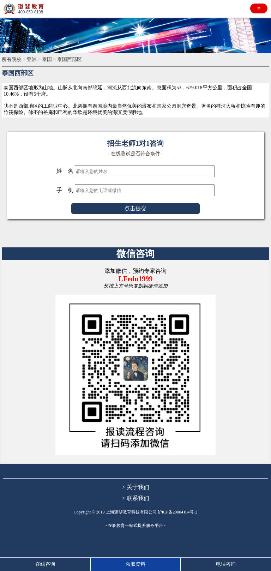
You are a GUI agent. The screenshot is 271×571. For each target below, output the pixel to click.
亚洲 (32, 59)
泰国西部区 (69, 59)
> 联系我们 (135, 498)
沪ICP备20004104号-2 (178, 512)
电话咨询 (226, 564)
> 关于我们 (135, 487)
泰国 (47, 59)
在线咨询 (45, 564)
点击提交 (135, 208)
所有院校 (12, 59)
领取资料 (135, 564)
